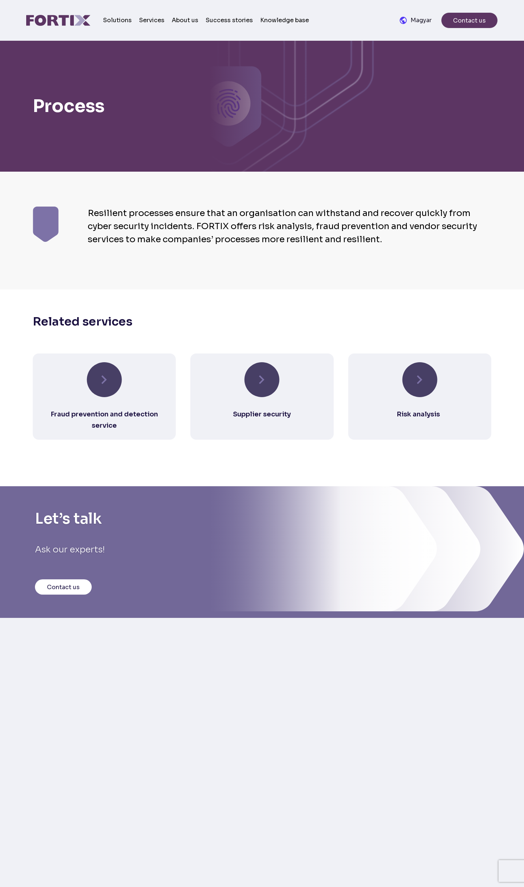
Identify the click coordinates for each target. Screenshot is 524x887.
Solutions (117, 20)
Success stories (229, 20)
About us (185, 20)
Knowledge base (284, 20)
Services (151, 20)
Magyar (421, 20)
